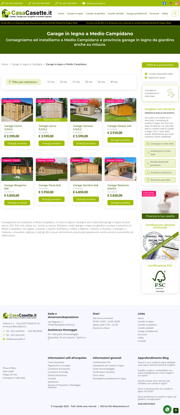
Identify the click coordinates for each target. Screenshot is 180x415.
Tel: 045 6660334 (14, 3)
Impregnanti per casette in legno (108, 365)
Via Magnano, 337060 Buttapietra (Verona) (61, 323)
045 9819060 (35, 331)
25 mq (76, 81)
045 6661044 (18, 335)
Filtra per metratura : (23, 82)
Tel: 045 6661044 (68, 3)
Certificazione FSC (102, 362)
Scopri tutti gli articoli (146, 404)
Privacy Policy (9, 351)
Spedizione (53, 381)
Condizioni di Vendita (58, 372)
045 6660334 (18, 331)
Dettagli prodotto (17, 143)
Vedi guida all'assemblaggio (65, 334)
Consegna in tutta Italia (14, 361)
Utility (165, 13)
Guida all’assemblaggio (104, 368)
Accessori (154, 13)
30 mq (88, 81)
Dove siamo (98, 375)
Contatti (142, 341)
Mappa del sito (10, 358)
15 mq (50, 81)
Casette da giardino (95, 13)
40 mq (113, 81)
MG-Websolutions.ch (118, 406)
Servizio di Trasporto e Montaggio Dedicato (64, 386)
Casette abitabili (116, 13)
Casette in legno (75, 13)
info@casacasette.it (96, 3)
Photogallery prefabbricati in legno (109, 378)
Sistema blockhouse (57, 375)
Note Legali (8, 354)
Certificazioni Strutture (104, 372)
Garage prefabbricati (137, 13)
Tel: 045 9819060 (41, 3)
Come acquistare (56, 362)
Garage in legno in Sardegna (27, 64)
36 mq (101, 81)
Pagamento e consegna (59, 365)
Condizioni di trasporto (59, 368)
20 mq (63, 81)
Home (61, 13)
